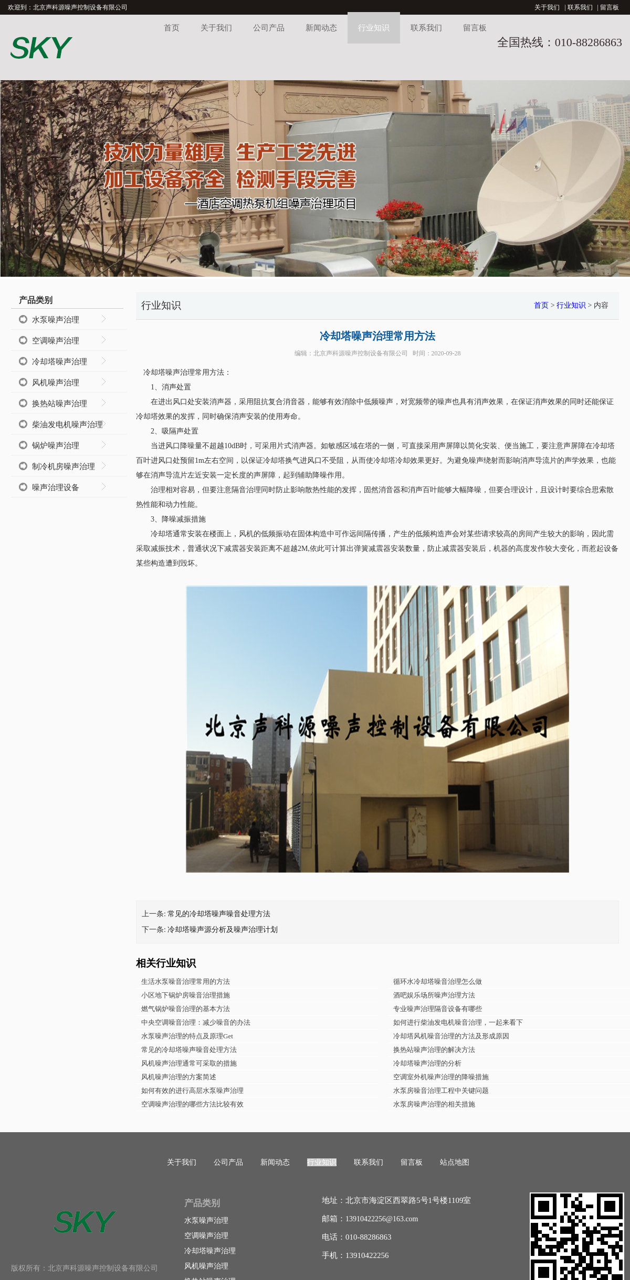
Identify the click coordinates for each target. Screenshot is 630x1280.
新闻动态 (321, 28)
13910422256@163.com (381, 1219)
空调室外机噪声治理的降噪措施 (441, 1077)
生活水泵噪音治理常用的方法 (185, 981)
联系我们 (580, 7)
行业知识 (374, 28)
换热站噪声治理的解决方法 (434, 1050)
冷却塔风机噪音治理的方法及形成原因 (451, 1036)
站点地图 (454, 1162)
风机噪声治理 (55, 382)
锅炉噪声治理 (55, 445)
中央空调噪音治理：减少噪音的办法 (195, 1022)
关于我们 (547, 7)
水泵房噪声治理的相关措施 (434, 1104)
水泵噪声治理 (55, 320)
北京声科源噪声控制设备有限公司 (360, 353)
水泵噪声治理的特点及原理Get (187, 1036)
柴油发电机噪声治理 (67, 424)
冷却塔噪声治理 (59, 361)
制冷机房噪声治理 (63, 466)
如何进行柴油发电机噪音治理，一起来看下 (458, 1022)
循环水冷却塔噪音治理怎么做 (437, 981)
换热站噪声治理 (59, 403)
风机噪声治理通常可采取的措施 (189, 1063)
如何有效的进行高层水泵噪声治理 (192, 1090)
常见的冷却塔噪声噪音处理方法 (218, 914)
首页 (172, 28)
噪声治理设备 (55, 487)
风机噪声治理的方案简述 (178, 1077)
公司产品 (269, 28)
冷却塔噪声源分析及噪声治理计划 (222, 930)
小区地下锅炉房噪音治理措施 (185, 995)
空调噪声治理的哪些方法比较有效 (192, 1104)
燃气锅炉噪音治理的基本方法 (185, 1009)
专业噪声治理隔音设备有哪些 (437, 1009)
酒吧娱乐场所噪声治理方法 (434, 995)
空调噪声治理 (55, 341)
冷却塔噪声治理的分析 (427, 1063)
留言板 (609, 7)
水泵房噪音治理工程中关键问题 (441, 1090)
